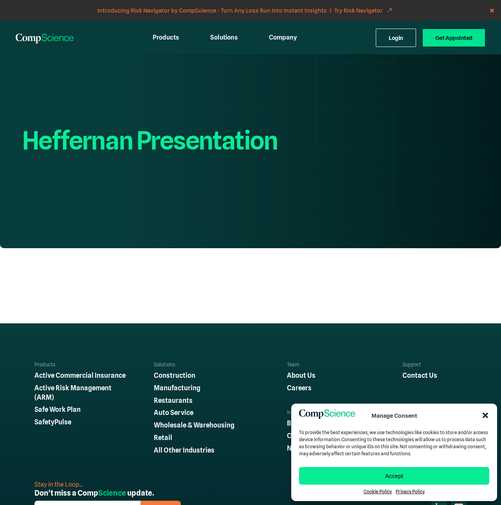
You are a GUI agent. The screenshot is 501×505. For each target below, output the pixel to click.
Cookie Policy (378, 491)
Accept (394, 476)
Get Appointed (453, 37)
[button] (485, 415)
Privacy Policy (410, 491)
